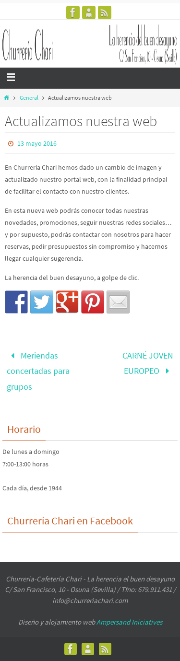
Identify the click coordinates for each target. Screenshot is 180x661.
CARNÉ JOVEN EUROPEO (147, 363)
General (29, 97)
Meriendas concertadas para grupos (38, 371)
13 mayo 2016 (37, 143)
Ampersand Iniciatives (129, 621)
